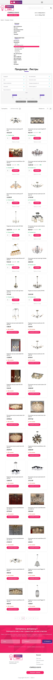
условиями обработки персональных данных (36, 646)
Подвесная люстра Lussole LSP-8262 (15, 226)
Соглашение (39, 664)
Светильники (40, 660)
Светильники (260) (18, 49)
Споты (38, 662)
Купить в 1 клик (15, 141)
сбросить (16, 43)
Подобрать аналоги (12, 332)
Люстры (38, 658)
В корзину (15, 138)
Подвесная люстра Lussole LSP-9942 (36, 290)
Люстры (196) (17, 46)
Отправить (47, 641)
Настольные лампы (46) (19, 47)
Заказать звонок (13, 15)
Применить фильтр (21, 101)
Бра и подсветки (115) (19, 45)
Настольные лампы (18, 29)
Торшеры (16, 34)
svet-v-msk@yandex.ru (40, 12)
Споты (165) (17, 50)
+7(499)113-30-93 (13, 12)
